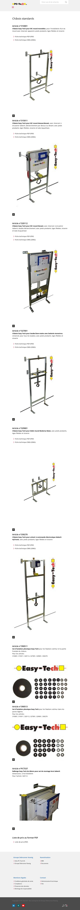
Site (42, 884)
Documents (44, 863)
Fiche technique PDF (24, 37)
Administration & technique (49, 881)
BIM (42, 861)
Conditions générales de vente (24, 881)
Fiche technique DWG (25, 40)
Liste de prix (21, 842)
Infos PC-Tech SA (20, 861)
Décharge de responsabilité (23, 889)
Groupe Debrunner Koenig (23, 863)
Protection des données (22, 886)
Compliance (18, 884)
